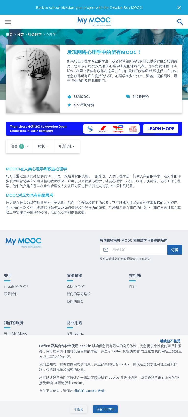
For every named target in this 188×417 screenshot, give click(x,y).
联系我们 (11, 278)
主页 (9, 19)
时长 (41, 131)
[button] (19, 131)
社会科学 (35, 19)
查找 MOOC (76, 271)
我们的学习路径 (79, 278)
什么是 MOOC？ (16, 271)
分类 (20, 19)
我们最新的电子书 (80, 326)
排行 (132, 271)
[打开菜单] (8, 7)
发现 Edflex (75, 318)
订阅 (174, 235)
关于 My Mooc (15, 318)
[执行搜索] (180, 7)
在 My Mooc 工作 (80, 333)
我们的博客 (75, 286)
